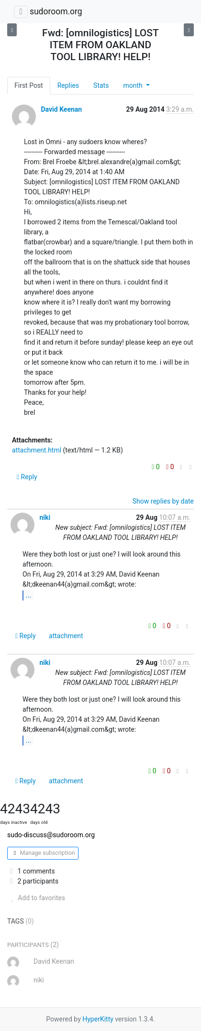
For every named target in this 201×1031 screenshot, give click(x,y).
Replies (68, 85)
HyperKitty (97, 1019)
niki (44, 517)
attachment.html (36, 450)
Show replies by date (163, 501)
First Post (28, 85)
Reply (27, 477)
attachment (66, 636)
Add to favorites (36, 898)
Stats (101, 85)
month (133, 85)
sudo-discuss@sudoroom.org (51, 835)
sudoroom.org (56, 11)
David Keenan (61, 109)
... (28, 595)
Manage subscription (43, 853)
